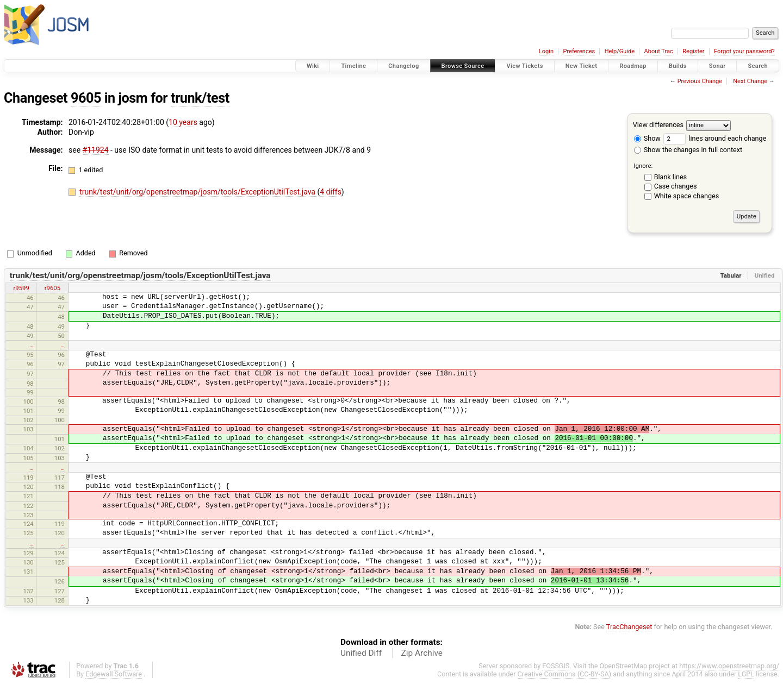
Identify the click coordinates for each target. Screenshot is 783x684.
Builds (678, 66)
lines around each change (714, 138)
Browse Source (463, 66)
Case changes (675, 186)
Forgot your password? (744, 51)
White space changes (686, 196)
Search (758, 66)
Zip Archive (422, 653)
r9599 (21, 288)
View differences (658, 125)
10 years (183, 122)
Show (647, 138)
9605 (86, 98)
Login (546, 51)
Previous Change (700, 81)
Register (693, 51)
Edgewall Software (113, 674)
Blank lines (670, 177)
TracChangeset (629, 627)
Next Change (750, 81)
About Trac (658, 51)
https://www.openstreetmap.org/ (729, 666)
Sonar (717, 66)
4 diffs (330, 191)
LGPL (746, 674)
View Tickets (524, 66)
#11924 (96, 150)
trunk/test (200, 98)
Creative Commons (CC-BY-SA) (565, 674)
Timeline (353, 66)
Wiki (313, 66)
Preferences (579, 51)
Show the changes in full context (688, 150)
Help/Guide (620, 51)
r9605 (52, 288)
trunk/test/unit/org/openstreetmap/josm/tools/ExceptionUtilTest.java (198, 191)
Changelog (403, 66)
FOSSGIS (555, 666)
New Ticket (582, 66)
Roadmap (633, 66)
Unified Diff (361, 653)
